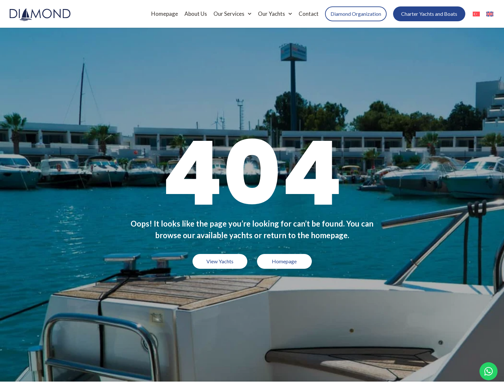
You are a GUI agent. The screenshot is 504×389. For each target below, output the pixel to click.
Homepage (164, 13)
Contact (309, 13)
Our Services (232, 14)
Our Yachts (275, 14)
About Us (195, 13)
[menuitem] (476, 13)
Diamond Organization (356, 14)
